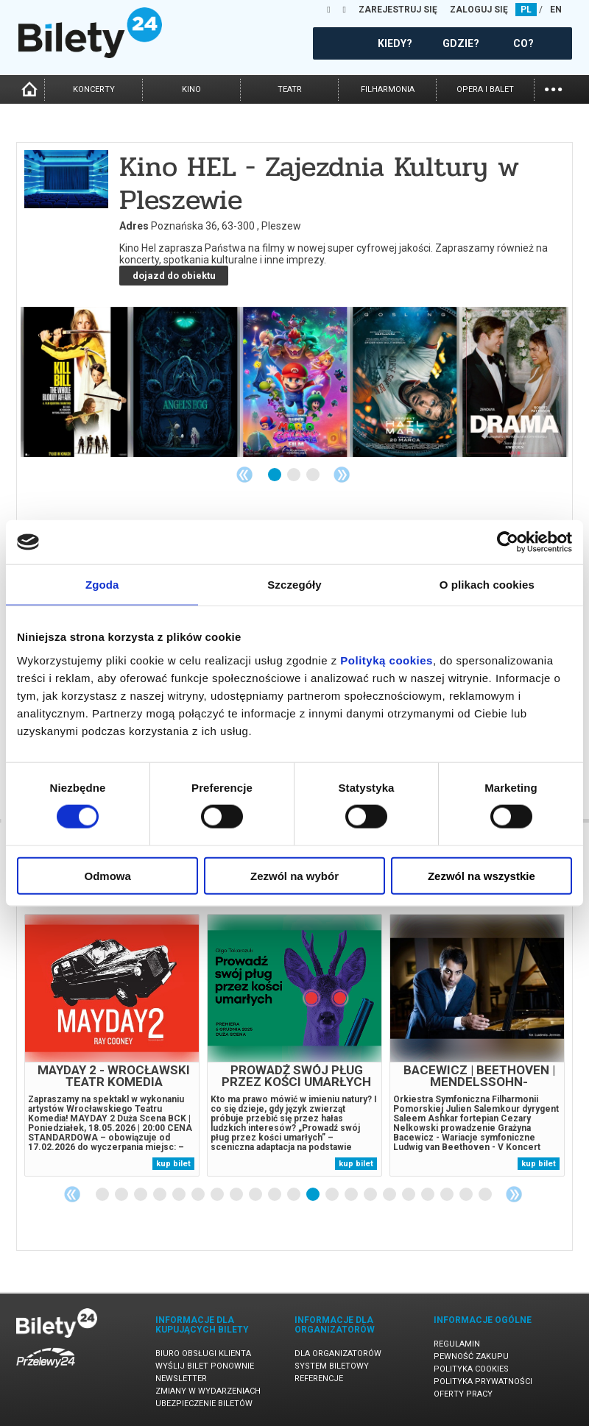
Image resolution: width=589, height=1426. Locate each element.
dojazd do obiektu (174, 275)
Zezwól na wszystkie (481, 875)
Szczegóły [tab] (294, 584)
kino (191, 89)
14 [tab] (352, 1195)
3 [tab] (313, 475)
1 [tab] (275, 475)
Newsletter (181, 1378)
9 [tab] (256, 1195)
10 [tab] (275, 1195)
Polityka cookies (471, 1369)
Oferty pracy (463, 1394)
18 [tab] (428, 1195)
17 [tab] (409, 1195)
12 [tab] (313, 1195)
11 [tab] (294, 1195)
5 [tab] (179, 1195)
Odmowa (108, 875)
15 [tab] (371, 1195)
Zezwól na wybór (294, 875)
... (553, 88)
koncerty (94, 89)
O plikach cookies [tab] (487, 584)
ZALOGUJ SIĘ (479, 9)
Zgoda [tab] (102, 584)
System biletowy (331, 1366)
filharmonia (388, 89)
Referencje (318, 1378)
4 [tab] (160, 1195)
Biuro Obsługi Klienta (203, 1353)
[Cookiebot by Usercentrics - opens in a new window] (507, 542)
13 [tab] (332, 1195)
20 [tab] (466, 1195)
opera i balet (485, 89)
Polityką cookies (386, 659)
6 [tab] (198, 1195)
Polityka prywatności (483, 1381)
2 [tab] (294, 475)
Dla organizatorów (337, 1353)
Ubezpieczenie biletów (204, 1403)
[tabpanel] (112, 1045)
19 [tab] (447, 1195)
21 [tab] (486, 1195)
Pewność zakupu (471, 1356)
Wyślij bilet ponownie (204, 1366)
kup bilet (173, 1163)
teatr (290, 89)
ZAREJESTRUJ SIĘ (398, 9)
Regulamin (457, 1344)
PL (526, 9)
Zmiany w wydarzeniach (208, 1391)
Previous (244, 475)
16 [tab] (390, 1195)
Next (342, 475)
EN (556, 9)
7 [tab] (218, 1195)
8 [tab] (237, 1195)
